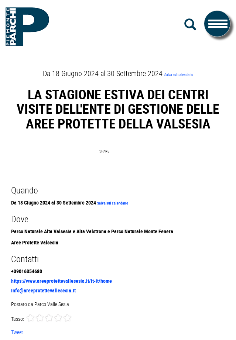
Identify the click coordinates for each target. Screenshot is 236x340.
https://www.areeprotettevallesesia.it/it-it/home (61, 280)
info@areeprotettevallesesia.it (43, 290)
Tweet (17, 332)
